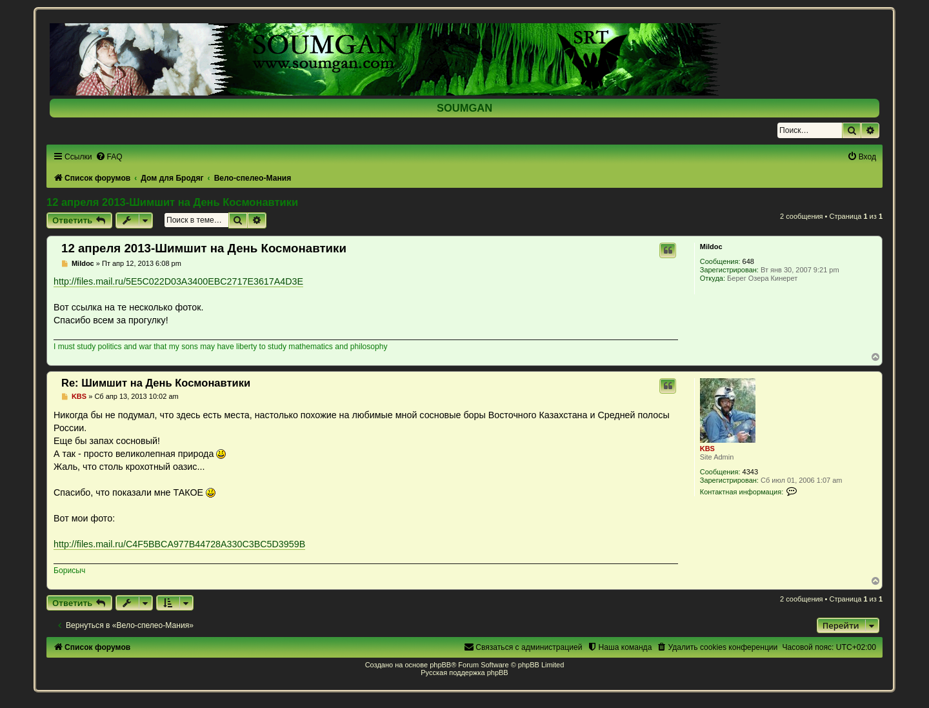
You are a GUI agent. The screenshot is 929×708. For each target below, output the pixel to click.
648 (748, 261)
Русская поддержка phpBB (464, 672)
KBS (707, 448)
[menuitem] (109, 156)
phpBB (440, 665)
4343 (750, 472)
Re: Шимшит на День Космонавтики (155, 383)
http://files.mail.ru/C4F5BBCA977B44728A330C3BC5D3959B (179, 544)
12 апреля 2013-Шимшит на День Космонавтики (172, 202)
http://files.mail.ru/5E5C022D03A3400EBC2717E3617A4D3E (178, 281)
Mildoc (711, 246)
